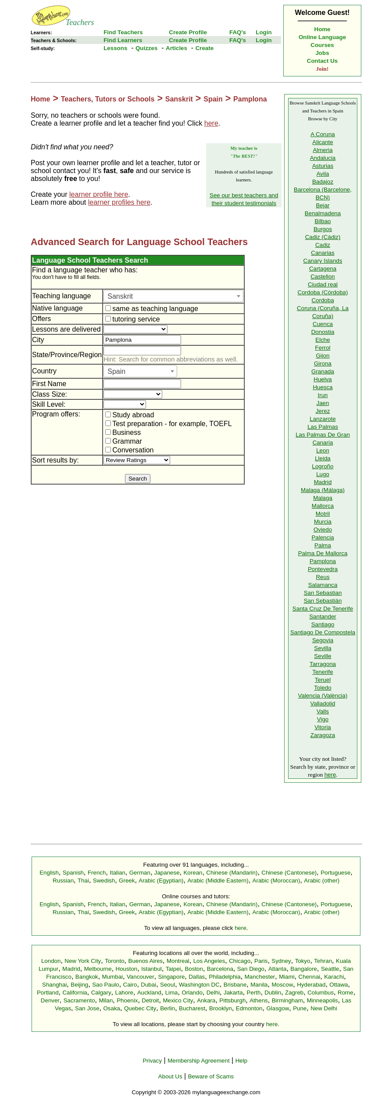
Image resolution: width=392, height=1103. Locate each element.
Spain (213, 99)
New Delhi (323, 1008)
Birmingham (287, 1000)
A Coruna (322, 134)
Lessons (115, 48)
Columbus (320, 992)
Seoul (167, 984)
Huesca (322, 387)
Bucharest (192, 1008)
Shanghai (54, 984)
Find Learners (122, 40)
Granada (322, 371)
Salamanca (323, 585)
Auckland (149, 992)
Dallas (197, 976)
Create (205, 48)
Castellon (322, 276)
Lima (171, 992)
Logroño (323, 466)
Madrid (323, 482)
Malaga (322, 498)
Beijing (79, 984)
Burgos (323, 229)
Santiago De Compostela (322, 632)
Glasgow (277, 1008)
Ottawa (338, 984)
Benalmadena (323, 213)
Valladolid (322, 703)
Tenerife (322, 672)
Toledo (322, 687)
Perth (254, 992)
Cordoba (322, 300)
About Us (170, 1076)
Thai (83, 880)
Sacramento (79, 1000)
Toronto (114, 961)
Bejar (322, 205)
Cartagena (322, 268)
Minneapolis (322, 1000)
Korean (192, 872)
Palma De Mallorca (323, 553)
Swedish (104, 880)
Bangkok (86, 976)
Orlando (192, 992)
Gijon (322, 355)
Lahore (124, 992)
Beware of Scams (211, 1076)
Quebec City (140, 1008)
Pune (299, 1008)
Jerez (323, 411)
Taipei (173, 969)
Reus (322, 577)
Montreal (178, 961)
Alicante (322, 142)
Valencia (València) (323, 695)
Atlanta (277, 969)
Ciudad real (323, 284)
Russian (63, 880)
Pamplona (250, 99)
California (74, 992)
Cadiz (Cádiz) (323, 237)
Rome (345, 992)
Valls (323, 711)
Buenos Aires (145, 961)
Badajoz (322, 181)
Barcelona (220, 969)
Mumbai (112, 976)
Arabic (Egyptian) (161, 880)
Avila (323, 173)
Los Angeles (209, 961)
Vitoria (322, 727)
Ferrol (323, 347)
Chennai (310, 976)
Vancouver (140, 976)
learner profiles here (119, 202)
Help (241, 1060)
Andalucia (323, 158)
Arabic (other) (321, 880)
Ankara (206, 1000)
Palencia (322, 537)
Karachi (334, 976)
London (51, 961)
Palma (322, 545)
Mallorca (323, 506)
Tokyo (302, 961)
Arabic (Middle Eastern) (217, 880)
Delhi (213, 992)
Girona (322, 363)
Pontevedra (323, 569)
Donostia (323, 332)
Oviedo (323, 529)
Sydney (281, 961)
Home (322, 29)
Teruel (323, 679)
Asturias (322, 166)
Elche (322, 339)
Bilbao (322, 221)
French (97, 872)
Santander (322, 616)
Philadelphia (225, 976)
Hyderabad (311, 984)
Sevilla (322, 648)
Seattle (330, 969)
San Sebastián (323, 600)
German (139, 872)
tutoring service (132, 319)
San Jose (87, 1008)
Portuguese (335, 872)
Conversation (129, 450)
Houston (127, 969)
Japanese (167, 872)
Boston (194, 969)
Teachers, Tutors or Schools (108, 99)
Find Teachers (123, 32)
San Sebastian (323, 592)
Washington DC (199, 984)
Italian (117, 872)
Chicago (239, 961)
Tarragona (323, 664)
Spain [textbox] (116, 371)
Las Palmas (322, 426)
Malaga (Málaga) (323, 490)
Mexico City (178, 1000)
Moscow (282, 984)
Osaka (111, 1008)
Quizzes (146, 48)
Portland (48, 992)
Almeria (322, 150)
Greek (127, 880)
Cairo (130, 984)
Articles (176, 48)
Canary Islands (322, 260)
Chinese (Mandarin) (231, 872)
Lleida (323, 458)
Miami (287, 976)
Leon (322, 450)
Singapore (171, 976)
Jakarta (233, 992)
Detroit (150, 1000)
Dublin (272, 992)
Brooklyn (220, 1008)
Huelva (323, 379)
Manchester (260, 976)
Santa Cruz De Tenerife (322, 608)
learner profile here (98, 194)
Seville (322, 656)
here (211, 123)
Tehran (323, 961)
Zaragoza (322, 735)
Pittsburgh (232, 1000)
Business (123, 432)
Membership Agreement (198, 1060)
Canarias (322, 253)
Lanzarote (322, 419)
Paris (260, 961)
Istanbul (151, 969)
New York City (82, 961)
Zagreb (294, 992)
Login (263, 32)
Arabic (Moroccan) (276, 880)
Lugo (322, 474)
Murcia (322, 521)
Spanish (73, 872)
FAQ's (237, 32)
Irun (323, 395)
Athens (258, 1000)
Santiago (323, 624)
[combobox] (173, 296)
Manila (258, 984)
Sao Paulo (105, 984)
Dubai (148, 984)
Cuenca (323, 324)
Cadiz (322, 245)
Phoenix (127, 1000)
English (49, 872)
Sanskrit (179, 99)
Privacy (152, 1060)
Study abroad (129, 415)
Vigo (322, 719)
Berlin (167, 1008)
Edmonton (249, 1008)
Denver (50, 1000)
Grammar (123, 441)
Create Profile (188, 32)
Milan (106, 1000)
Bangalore (303, 969)
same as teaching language (151, 308)
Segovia (322, 640)
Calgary (101, 992)
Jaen (323, 403)
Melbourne (98, 969)
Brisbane (235, 984)
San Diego (250, 969)
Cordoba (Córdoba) (323, 292)
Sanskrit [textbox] (120, 296)
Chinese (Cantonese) (289, 872)
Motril (323, 513)
